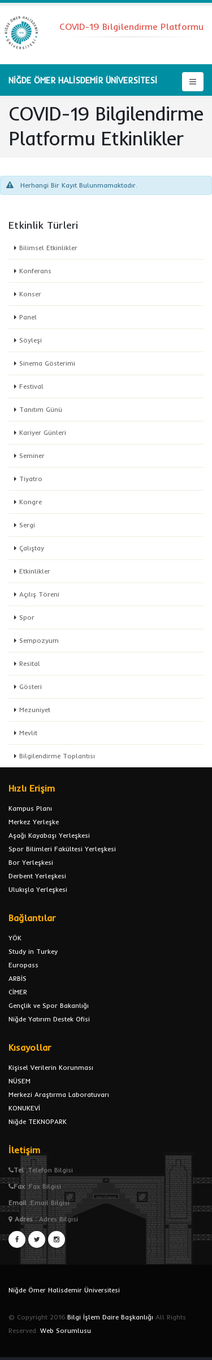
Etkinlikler (34, 571)
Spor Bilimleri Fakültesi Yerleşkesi (62, 849)
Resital (29, 663)
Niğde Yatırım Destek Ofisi (49, 1019)
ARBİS (17, 978)
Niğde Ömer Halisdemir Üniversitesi (64, 1290)
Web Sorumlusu (65, 1330)
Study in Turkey (33, 951)
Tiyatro (30, 478)
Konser (30, 294)
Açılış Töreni (39, 594)
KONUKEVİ (24, 1108)
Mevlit (28, 732)
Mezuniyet (34, 709)
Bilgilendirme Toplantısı (57, 756)
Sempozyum (39, 640)
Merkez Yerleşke (33, 821)
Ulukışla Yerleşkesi (37, 889)
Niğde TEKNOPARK (37, 1121)
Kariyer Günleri (42, 432)
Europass (23, 965)
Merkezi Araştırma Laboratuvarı (58, 1094)
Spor (26, 617)
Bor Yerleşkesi (30, 862)
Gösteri (30, 686)
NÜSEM (19, 1081)
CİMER (17, 992)
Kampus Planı (30, 808)
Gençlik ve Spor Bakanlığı (48, 1005)
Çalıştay (31, 548)
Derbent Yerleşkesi (37, 876)
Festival (31, 386)
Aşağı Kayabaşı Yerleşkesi (49, 835)
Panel (28, 317)
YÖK (14, 938)
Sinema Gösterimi (47, 363)
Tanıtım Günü (40, 409)
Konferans (35, 270)
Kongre (30, 501)
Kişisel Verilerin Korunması (50, 1067)
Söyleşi (30, 340)
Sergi (27, 525)
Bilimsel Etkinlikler (48, 247)
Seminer (32, 455)
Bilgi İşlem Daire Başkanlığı (110, 1317)
